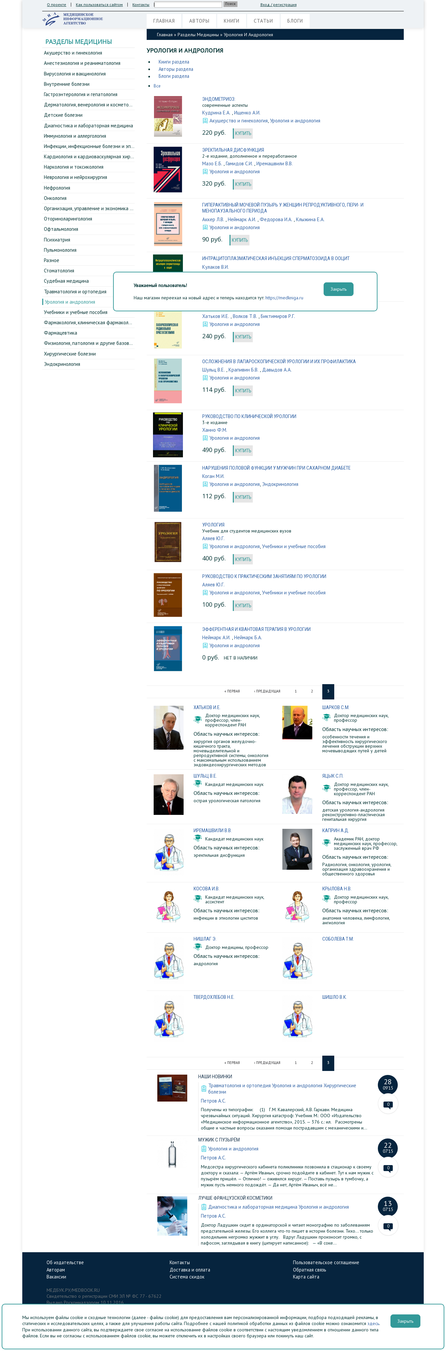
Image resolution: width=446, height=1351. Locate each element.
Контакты (141, 5)
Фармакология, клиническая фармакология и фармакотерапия (114, 337)
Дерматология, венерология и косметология (94, 107)
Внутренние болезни (67, 85)
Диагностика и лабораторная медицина (89, 129)
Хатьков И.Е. (216, 317)
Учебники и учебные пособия (77, 326)
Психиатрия (57, 250)
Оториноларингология (69, 228)
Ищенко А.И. (248, 113)
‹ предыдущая (268, 693)
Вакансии (57, 1279)
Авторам (57, 1271)
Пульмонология (61, 260)
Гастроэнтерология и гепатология (82, 96)
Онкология (56, 206)
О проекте (56, 5)
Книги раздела (175, 62)
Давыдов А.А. (279, 371)
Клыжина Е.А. (314, 221)
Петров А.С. (214, 1101)
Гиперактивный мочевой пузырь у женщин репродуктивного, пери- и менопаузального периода (289, 209)
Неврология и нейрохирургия (76, 184)
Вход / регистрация (279, 5)
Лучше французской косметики (238, 1198)
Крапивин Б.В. (245, 371)
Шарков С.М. (337, 709)
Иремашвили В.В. (279, 165)
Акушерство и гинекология (73, 53)
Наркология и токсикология (75, 173)
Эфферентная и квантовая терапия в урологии (260, 632)
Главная (165, 21)
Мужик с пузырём (220, 1140)
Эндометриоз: (219, 99)
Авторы (203, 21)
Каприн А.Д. (336, 832)
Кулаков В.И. (216, 268)
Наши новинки (216, 1077)
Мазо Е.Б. (212, 165)
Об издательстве (66, 1263)
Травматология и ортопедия (76, 304)
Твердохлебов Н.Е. (215, 998)
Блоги (308, 21)
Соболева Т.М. (339, 941)
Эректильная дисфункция (235, 151)
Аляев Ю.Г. (214, 540)
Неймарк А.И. (243, 221)
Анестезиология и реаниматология (83, 64)
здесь (373, 1323)
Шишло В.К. (336, 998)
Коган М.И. (214, 478)
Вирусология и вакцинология (76, 75)
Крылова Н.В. (337, 890)
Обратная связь (311, 1271)
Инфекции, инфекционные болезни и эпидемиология (103, 151)
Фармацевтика (61, 348)
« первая (231, 693)
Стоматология (60, 282)
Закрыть (405, 1321)
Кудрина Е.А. (216, 113)
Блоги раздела (175, 77)
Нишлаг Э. (206, 941)
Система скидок (188, 1279)
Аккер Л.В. (213, 221)
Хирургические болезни (70, 370)
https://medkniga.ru (284, 298)
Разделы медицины (198, 35)
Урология (214, 527)
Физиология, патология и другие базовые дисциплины (105, 359)
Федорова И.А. (279, 221)
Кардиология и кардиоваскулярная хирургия (94, 162)
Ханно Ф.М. (215, 431)
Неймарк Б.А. (250, 640)
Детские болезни (63, 118)
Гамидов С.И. (241, 165)
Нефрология (58, 195)
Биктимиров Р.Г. (282, 317)
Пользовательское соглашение (328, 1263)
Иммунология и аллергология (76, 140)
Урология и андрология (71, 315)
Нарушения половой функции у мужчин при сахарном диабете (282, 470)
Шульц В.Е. (214, 371)
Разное (52, 271)
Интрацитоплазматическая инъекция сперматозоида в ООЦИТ (281, 260)
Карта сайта (307, 1279)
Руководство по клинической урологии (253, 418)
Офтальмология (61, 239)
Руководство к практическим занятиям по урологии (269, 579)
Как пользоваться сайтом (99, 5)
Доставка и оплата (191, 1271)
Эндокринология (62, 381)
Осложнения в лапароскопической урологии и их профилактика (285, 363)
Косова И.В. (207, 890)
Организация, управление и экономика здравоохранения (108, 217)
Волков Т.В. (247, 317)
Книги (238, 21)
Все (157, 87)
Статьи (273, 21)
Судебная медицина (67, 293)
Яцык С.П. (333, 778)
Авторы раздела (177, 69)
